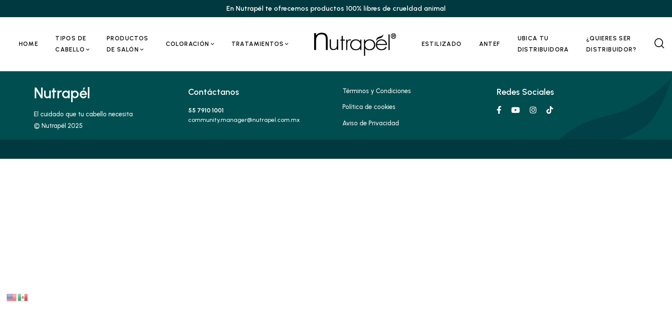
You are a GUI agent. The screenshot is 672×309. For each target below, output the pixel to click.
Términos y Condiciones (376, 91)
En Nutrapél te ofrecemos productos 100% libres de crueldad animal (336, 8)
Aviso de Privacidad (370, 123)
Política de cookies (369, 107)
